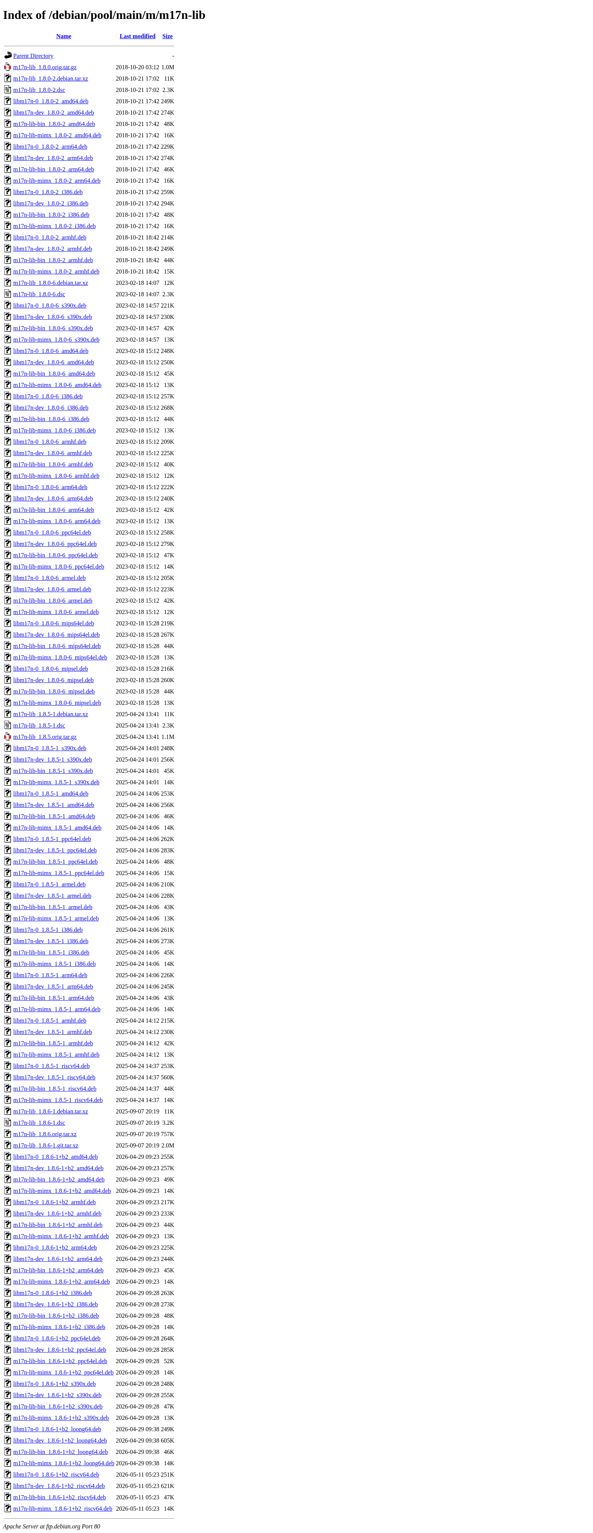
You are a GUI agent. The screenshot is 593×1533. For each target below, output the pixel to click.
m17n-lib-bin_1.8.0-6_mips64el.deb (57, 646)
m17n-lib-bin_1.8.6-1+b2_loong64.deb (60, 1452)
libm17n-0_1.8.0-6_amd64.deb (50, 351)
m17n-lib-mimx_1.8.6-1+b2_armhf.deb (61, 1236)
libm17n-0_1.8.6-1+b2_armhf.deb (54, 1202)
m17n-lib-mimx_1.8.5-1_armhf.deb (56, 1054)
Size (167, 36)
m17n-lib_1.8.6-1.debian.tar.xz (50, 1111)
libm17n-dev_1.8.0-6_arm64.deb (53, 498)
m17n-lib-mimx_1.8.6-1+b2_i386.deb (59, 1327)
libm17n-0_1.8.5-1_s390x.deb (49, 748)
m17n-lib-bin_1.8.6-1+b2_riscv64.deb (59, 1497)
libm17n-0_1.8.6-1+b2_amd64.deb (55, 1157)
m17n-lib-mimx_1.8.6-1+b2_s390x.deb (61, 1418)
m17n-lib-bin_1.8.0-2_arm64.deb (53, 169)
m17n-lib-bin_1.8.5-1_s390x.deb (53, 771)
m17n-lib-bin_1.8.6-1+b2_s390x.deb (57, 1406)
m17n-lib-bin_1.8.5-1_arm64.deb (53, 998)
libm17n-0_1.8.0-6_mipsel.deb (50, 668)
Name (63, 36)
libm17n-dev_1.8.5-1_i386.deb (50, 941)
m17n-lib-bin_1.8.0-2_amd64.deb (54, 124)
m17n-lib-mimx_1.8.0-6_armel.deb (56, 612)
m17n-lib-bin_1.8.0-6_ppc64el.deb (55, 555)
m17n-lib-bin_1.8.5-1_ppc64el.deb (55, 861)
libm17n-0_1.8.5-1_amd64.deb (50, 793)
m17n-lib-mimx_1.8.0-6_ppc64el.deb (58, 566)
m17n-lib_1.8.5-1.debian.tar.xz (50, 714)
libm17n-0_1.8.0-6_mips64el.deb (53, 623)
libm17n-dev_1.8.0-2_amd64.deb (53, 112)
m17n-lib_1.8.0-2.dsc (39, 90)
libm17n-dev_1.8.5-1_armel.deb (52, 895)
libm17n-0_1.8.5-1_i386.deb (48, 930)
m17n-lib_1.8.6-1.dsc (39, 1122)
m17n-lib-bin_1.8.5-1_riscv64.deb (54, 1088)
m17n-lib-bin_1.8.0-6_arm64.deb (53, 510)
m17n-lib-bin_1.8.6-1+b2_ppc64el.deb (60, 1361)
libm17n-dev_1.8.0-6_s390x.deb (52, 317)
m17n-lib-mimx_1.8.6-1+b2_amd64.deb (62, 1191)
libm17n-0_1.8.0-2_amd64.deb (50, 101)
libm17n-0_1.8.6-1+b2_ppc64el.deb (57, 1338)
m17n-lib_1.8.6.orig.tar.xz (45, 1134)
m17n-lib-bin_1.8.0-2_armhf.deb (53, 260)
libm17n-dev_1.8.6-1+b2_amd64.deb (58, 1168)
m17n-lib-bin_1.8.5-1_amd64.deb (54, 816)
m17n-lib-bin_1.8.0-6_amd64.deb (54, 373)
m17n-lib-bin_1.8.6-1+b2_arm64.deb (58, 1270)
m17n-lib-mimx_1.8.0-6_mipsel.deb (57, 703)
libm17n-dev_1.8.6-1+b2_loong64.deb (60, 1440)
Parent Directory (33, 56)
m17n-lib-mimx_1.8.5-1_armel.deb (56, 918)
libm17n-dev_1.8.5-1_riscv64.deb (54, 1077)
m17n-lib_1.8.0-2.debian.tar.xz (50, 78)
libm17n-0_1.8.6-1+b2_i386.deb (52, 1293)
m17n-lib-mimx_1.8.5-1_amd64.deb (57, 827)
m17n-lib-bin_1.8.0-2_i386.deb (51, 214)
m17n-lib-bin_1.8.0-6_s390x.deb (53, 328)
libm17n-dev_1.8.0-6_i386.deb (50, 407)
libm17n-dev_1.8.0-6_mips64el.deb (56, 634)
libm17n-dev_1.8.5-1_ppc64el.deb (55, 850)
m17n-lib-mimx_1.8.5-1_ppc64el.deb (58, 873)
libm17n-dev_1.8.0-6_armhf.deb (52, 453)
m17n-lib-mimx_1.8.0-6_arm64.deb (57, 521)
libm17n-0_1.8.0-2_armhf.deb (49, 237)
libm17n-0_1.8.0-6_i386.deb (48, 396)
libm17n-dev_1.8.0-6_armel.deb (52, 589)
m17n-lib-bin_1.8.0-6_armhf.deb (53, 464)
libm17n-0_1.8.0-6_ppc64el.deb (52, 532)
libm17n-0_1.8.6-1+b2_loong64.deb (57, 1429)
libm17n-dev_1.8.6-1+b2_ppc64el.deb (59, 1349)
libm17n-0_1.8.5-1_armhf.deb (49, 1020)
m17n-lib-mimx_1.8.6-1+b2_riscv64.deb (62, 1508)
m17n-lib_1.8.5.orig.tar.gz (45, 737)
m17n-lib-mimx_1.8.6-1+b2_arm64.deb (61, 1281)
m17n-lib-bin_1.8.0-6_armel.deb (52, 600)
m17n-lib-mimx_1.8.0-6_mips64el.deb (60, 657)
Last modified (137, 36)
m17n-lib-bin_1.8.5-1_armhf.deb (53, 1043)
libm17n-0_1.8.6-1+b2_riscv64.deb (56, 1474)
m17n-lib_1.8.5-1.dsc (39, 725)
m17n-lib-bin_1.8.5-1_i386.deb (51, 952)
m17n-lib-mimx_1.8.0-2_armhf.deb (56, 271)
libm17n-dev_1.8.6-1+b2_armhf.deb (57, 1213)
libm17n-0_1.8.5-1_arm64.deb (50, 975)
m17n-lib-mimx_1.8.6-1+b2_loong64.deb (63, 1463)
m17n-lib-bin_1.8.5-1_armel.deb (52, 907)
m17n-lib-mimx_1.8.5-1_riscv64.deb (58, 1100)
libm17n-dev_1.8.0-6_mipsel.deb (53, 680)
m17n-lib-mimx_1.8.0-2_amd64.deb (57, 135)
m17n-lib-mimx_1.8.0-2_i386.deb (54, 226)
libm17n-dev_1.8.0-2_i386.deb (50, 203)
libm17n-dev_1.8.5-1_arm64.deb (53, 986)
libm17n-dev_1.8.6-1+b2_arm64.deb (57, 1259)
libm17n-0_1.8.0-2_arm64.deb (50, 146)
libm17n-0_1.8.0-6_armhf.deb (49, 441)
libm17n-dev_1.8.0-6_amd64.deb (53, 362)
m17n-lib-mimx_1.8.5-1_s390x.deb (56, 782)
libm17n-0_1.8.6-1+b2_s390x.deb (54, 1384)
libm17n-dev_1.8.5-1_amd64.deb (53, 805)
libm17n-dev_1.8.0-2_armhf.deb (52, 249)
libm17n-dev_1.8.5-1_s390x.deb (52, 759)
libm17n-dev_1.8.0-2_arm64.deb (53, 158)
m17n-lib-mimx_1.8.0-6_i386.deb (54, 430)
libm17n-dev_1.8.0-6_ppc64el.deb (55, 544)
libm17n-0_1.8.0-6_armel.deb (49, 578)
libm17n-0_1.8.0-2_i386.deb (48, 192)
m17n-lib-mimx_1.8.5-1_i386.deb (54, 964)
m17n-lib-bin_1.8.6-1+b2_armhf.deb (57, 1225)
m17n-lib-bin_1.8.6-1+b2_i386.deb (56, 1315)
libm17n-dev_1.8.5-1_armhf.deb (52, 1032)
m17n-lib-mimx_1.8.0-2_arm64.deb (57, 180)
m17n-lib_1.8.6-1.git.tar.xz (45, 1145)
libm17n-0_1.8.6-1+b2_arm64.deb (55, 1247)
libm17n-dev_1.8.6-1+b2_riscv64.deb (59, 1486)
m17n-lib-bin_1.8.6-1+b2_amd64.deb (58, 1179)
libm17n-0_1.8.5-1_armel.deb (49, 884)
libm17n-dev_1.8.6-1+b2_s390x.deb (57, 1395)
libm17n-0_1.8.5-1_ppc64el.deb (52, 839)
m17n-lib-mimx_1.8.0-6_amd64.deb (57, 385)
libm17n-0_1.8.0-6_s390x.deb (49, 305)
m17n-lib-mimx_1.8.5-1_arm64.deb (57, 1009)
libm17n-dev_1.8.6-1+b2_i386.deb (55, 1304)
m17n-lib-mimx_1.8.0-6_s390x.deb (56, 339)
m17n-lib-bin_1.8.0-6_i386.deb (51, 419)
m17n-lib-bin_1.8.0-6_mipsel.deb (54, 691)
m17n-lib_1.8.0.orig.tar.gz (45, 67)
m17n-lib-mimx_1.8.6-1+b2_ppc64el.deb (63, 1372)
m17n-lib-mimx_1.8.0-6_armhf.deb (56, 476)
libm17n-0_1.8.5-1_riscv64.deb (51, 1066)
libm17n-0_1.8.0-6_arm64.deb (50, 487)
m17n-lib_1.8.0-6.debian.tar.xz (50, 283)
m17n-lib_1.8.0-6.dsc (39, 294)
